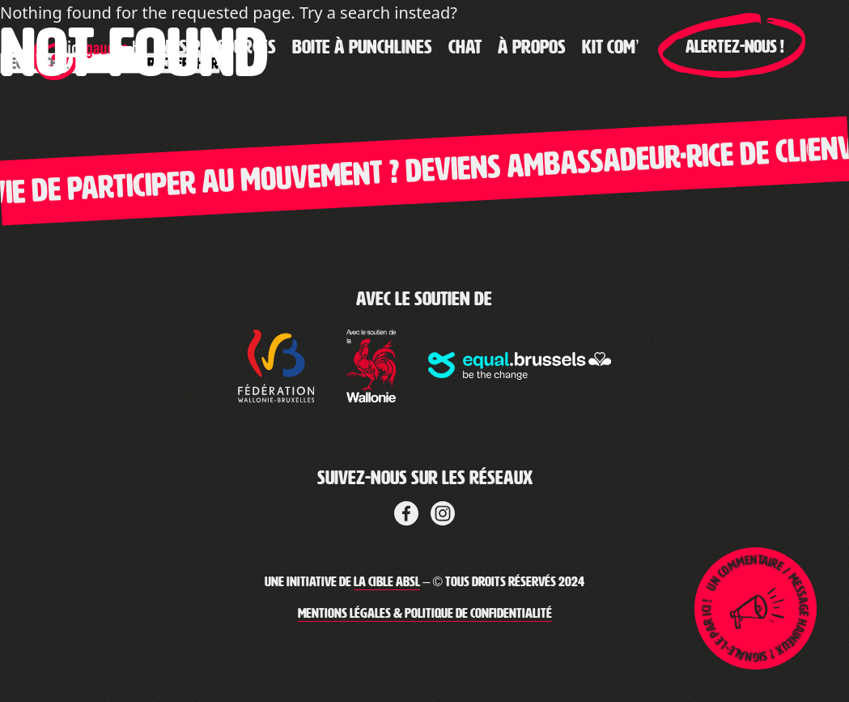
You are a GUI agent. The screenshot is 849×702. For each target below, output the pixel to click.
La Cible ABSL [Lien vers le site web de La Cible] (387, 581)
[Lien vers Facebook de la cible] (406, 510)
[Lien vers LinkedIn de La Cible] (443, 510)
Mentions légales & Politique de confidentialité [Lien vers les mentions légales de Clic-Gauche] (425, 613)
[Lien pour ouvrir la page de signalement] (755, 608)
